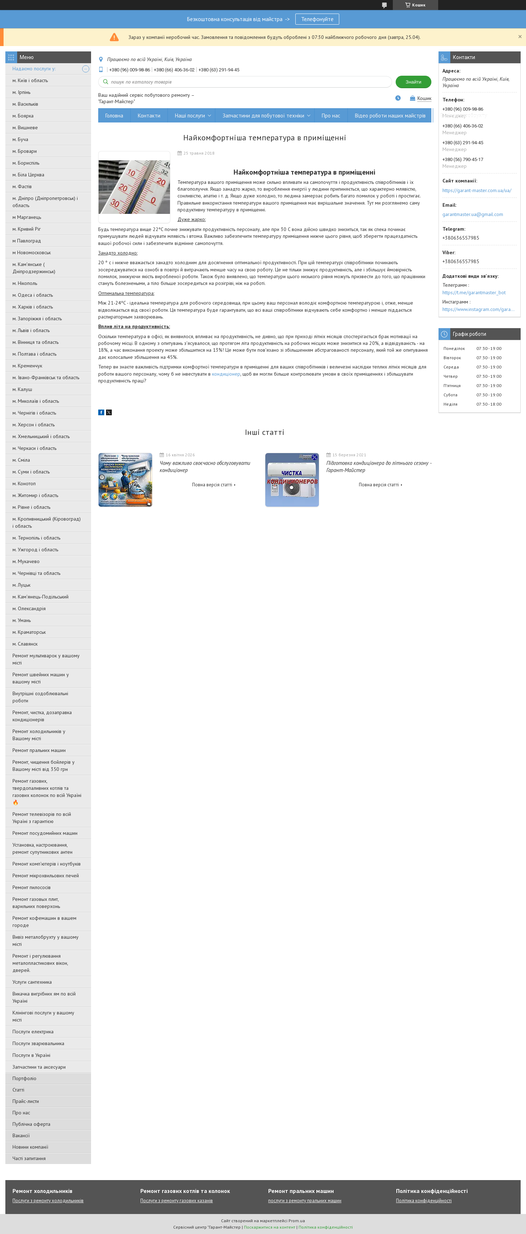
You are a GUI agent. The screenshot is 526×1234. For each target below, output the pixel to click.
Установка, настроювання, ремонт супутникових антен (42, 848)
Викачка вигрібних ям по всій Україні (44, 997)
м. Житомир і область (35, 495)
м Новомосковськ (31, 252)
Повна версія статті (212, 484)
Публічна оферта (31, 1124)
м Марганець (26, 217)
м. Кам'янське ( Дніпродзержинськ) (33, 268)
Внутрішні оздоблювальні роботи (40, 697)
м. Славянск (24, 644)
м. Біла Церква (28, 174)
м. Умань (21, 620)
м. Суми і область (31, 471)
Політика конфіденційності (424, 1201)
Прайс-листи (25, 1101)
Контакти (149, 115)
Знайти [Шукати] (413, 82)
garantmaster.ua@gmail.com (472, 214)
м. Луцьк (21, 585)
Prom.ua (297, 1220)
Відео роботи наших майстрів (390, 115)
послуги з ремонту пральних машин (304, 1201)
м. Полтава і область (34, 354)
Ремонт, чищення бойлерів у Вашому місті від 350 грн (43, 765)
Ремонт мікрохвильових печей (45, 875)
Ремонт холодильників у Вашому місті (38, 735)
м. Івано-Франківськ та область (45, 377)
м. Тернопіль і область (36, 538)
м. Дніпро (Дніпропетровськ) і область (45, 202)
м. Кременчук (27, 365)
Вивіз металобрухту (463, 115)
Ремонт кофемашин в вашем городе (44, 921)
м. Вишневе (25, 127)
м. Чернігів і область (34, 413)
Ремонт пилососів (31, 887)
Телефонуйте (317, 18)
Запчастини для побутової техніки (263, 115)
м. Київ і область (30, 80)
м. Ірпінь (21, 92)
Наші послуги (190, 115)
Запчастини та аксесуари (39, 1067)
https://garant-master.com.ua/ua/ (476, 190)
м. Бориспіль (25, 163)
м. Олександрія (29, 608)
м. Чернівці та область (36, 573)
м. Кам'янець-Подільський (40, 596)
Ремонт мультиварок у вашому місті (46, 659)
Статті (18, 1090)
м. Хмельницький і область (41, 436)
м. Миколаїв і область (35, 401)
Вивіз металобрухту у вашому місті (45, 940)
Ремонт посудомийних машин (44, 833)
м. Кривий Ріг (26, 229)
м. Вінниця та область (35, 342)
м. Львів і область (31, 330)
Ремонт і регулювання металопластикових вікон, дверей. (40, 963)
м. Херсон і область (33, 424)
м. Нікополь (24, 283)
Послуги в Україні (31, 1055)
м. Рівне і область (31, 507)
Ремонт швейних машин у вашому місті (40, 678)
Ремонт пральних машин (39, 750)
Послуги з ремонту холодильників (48, 1201)
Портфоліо (24, 1078)
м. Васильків (25, 104)
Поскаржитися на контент (269, 1227)
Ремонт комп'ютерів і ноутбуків (46, 864)
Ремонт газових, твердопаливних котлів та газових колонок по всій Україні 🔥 (46, 792)
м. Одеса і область (32, 295)
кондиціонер (226, 374)
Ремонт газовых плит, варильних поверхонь (36, 902)
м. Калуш (22, 389)
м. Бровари (24, 151)
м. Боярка (23, 115)
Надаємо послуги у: (33, 68)
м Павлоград (26, 240)
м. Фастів (22, 186)
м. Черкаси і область (34, 448)
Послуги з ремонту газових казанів (176, 1201)
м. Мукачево (26, 561)
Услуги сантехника (32, 982)
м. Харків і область (32, 307)
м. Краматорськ (29, 632)
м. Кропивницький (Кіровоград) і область (46, 522)
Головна (114, 115)
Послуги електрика (33, 1031)
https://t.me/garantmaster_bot (474, 292)
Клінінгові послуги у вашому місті (43, 1016)
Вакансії (21, 1135)
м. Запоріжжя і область (37, 318)
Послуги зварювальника (38, 1043)
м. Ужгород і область (35, 549)
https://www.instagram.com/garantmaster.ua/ (479, 309)
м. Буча (20, 139)
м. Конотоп (24, 483)
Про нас (21, 1112)
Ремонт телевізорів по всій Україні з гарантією (41, 817)
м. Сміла (21, 460)
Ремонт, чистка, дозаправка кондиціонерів (42, 716)
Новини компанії (30, 1147)
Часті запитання (29, 1158)
